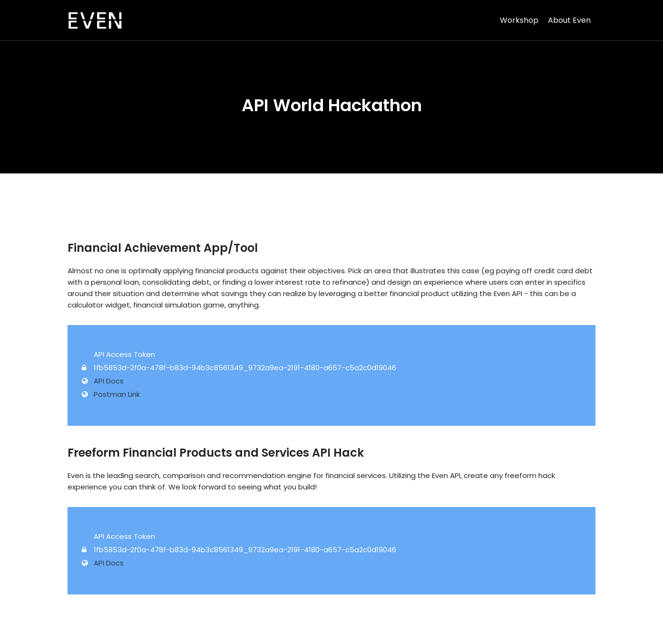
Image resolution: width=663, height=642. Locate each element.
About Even (569, 20)
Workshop (519, 20)
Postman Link (117, 394)
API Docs (109, 381)
